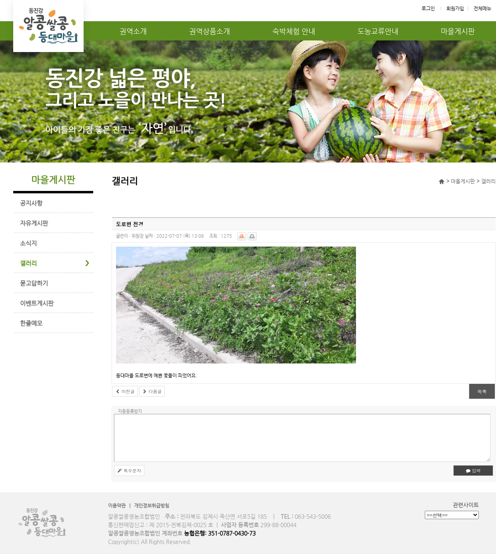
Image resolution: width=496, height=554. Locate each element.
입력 (473, 471)
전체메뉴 (482, 8)
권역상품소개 (209, 31)
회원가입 (455, 8)
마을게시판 (458, 31)
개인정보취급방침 (151, 505)
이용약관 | (121, 505)
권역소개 (133, 31)
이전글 (125, 391)
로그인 (428, 8)
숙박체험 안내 (293, 31)
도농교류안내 (378, 31)
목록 (482, 391)
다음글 (152, 391)
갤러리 (488, 181)
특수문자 (129, 471)
